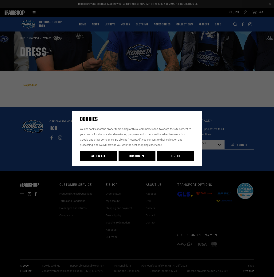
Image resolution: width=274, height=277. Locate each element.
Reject (175, 156)
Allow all (98, 156)
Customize (137, 156)
